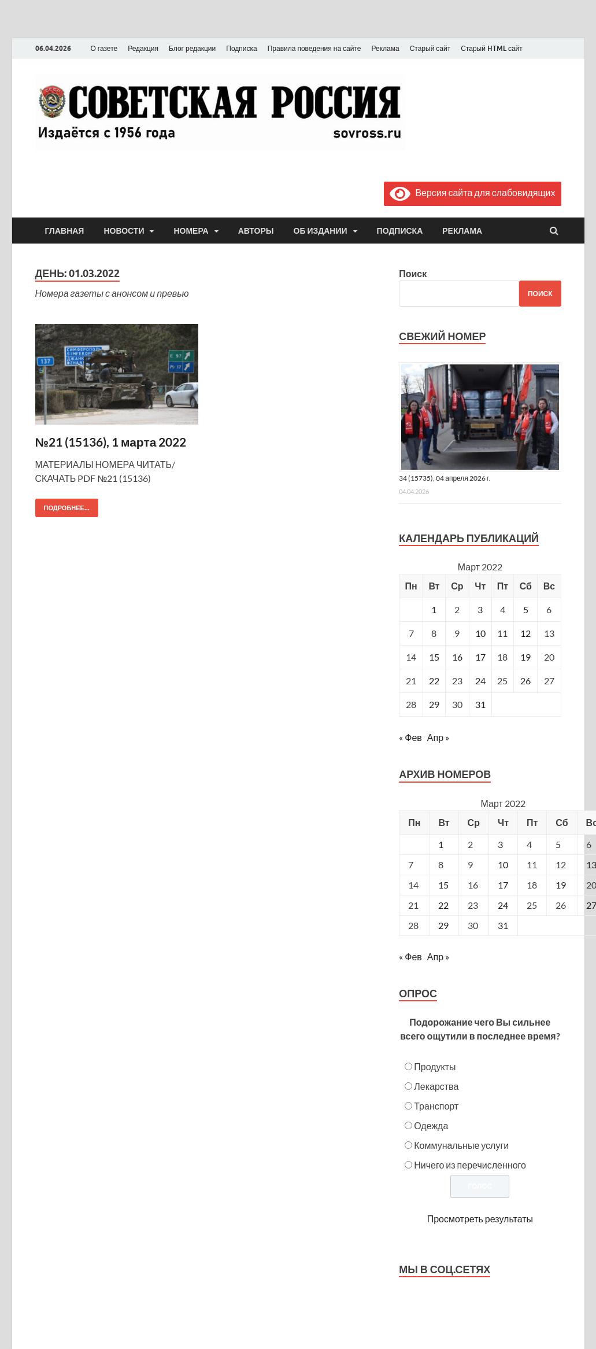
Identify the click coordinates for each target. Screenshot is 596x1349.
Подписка (241, 48)
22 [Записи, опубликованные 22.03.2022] (434, 680)
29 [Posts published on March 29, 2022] (443, 925)
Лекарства (436, 1086)
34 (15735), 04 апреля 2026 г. (445, 478)
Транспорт (436, 1105)
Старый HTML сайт (492, 48)
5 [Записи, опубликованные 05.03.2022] (525, 609)
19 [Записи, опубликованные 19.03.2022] (525, 656)
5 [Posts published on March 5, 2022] (558, 844)
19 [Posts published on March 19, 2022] (561, 884)
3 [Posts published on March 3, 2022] (500, 844)
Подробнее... (62, 505)
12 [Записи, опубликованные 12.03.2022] (525, 633)
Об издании (320, 230)
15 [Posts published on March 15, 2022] (443, 884)
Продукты (435, 1066)
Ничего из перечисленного (470, 1164)
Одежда (431, 1125)
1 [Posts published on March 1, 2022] (440, 844)
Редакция (143, 48)
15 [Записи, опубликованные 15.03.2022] (434, 656)
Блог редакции (192, 48)
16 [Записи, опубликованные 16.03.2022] (457, 656)
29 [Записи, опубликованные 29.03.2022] (434, 704)
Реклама (385, 48)
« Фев (410, 737)
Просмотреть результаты (480, 1218)
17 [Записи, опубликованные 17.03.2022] (480, 656)
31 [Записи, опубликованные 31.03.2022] (480, 704)
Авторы (256, 230)
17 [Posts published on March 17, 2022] (503, 884)
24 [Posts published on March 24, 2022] (503, 905)
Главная (64, 230)
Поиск (413, 273)
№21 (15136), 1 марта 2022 (111, 441)
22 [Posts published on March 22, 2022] (443, 905)
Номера (190, 230)
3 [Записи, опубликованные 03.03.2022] (480, 609)
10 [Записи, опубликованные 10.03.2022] (480, 633)
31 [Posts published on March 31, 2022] (503, 925)
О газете (104, 48)
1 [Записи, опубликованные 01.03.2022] (433, 609)
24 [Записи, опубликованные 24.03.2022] (480, 680)
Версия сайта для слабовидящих (472, 192)
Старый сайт (430, 48)
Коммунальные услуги (461, 1145)
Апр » (438, 737)
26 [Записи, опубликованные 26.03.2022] (525, 680)
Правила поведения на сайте (314, 48)
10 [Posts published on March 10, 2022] (503, 864)
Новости (123, 230)
